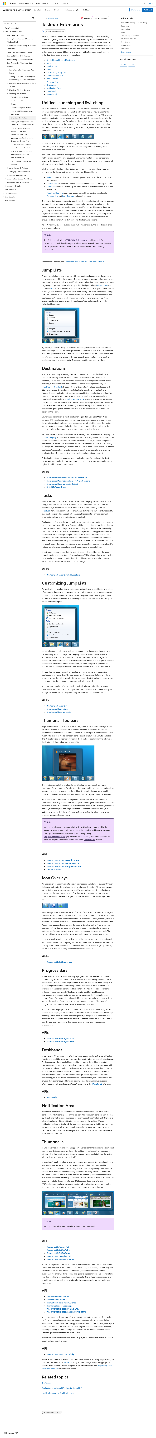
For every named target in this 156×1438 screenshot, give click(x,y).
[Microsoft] (4, 3)
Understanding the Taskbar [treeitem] (21, 107)
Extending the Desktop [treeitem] (19, 97)
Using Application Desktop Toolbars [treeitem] (21, 163)
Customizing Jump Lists (57, 72)
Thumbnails (51, 91)
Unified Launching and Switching (61, 60)
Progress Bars (52, 81)
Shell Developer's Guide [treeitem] (15, 35)
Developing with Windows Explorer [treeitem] (20, 52)
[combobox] (19, 23)
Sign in (150, 3)
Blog (33, 1430)
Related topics (52, 94)
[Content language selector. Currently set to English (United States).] (14, 1425)
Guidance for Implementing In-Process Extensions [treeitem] (21, 47)
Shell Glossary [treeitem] (10, 200)
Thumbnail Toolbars (55, 75)
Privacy (53, 1430)
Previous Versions (22, 1430)
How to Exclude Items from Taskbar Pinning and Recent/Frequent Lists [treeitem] (21, 131)
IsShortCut (68, 1362)
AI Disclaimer (8, 1430)
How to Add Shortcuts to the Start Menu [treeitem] (22, 112)
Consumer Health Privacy (70, 1430)
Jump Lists (51, 63)
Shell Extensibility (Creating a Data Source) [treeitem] (21, 71)
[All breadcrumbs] (44, 18)
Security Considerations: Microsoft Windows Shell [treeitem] (20, 40)
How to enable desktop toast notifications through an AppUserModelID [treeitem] (21, 154)
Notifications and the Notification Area (58, 1393)
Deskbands (51, 85)
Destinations (52, 66)
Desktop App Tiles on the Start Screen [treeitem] (22, 102)
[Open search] (144, 3)
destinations (102, 285)
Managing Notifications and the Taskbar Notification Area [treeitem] (22, 139)
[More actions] (112, 18)
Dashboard (148, 10)
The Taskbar (47, 1383)
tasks (52, 288)
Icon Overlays (52, 78)
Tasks (49, 69)
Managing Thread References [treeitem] (19, 171)
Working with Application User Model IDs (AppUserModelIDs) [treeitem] (22, 123)
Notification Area (54, 88)
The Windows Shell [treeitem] (12, 28)
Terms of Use (89, 1430)
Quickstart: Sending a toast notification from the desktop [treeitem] (22, 146)
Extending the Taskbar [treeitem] (19, 118)
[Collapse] (33, 18)
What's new (135, 10)
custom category (49, 437)
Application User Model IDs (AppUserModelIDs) (84, 261)
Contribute (44, 1430)
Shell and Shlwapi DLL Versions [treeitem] (18, 56)
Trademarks (101, 1430)
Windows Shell (53, 18)
